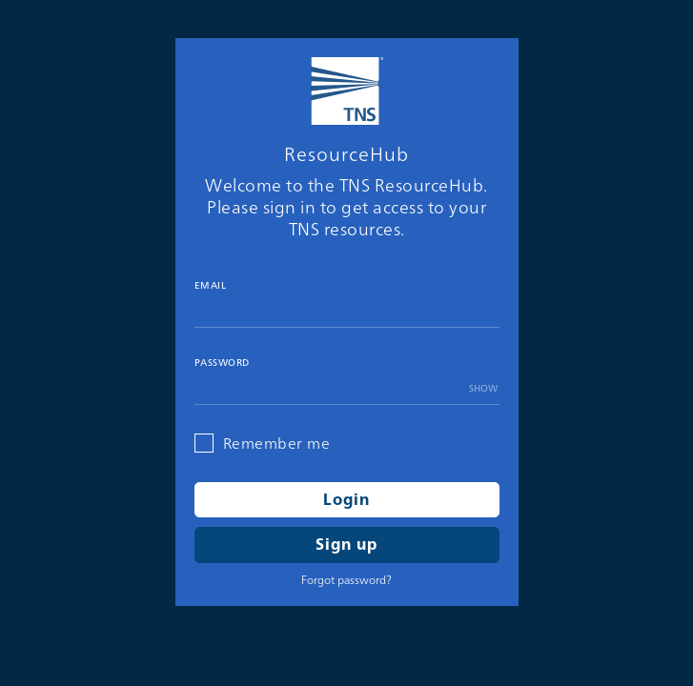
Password (222, 362)
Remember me (277, 444)
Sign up (346, 544)
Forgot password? (346, 580)
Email (210, 285)
